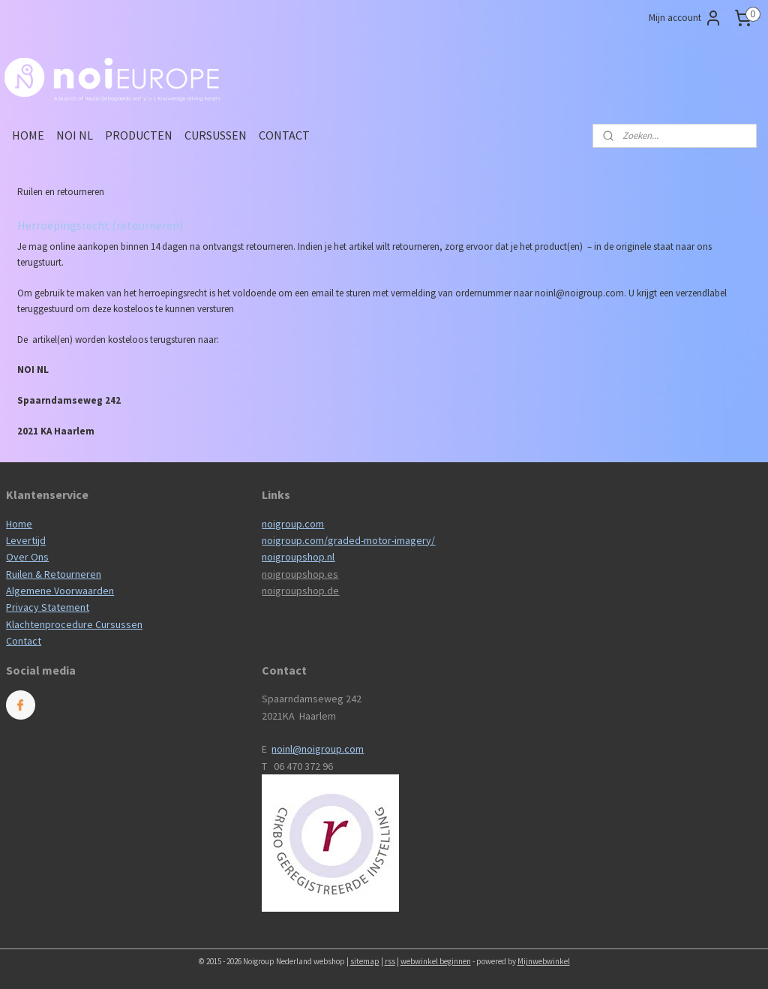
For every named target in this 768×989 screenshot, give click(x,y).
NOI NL (74, 135)
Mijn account (685, 18)
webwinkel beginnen (435, 961)
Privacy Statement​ (47, 607)
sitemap (365, 961)
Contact (23, 641)
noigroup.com (293, 524)
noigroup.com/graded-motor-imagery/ (348, 540)
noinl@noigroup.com (318, 749)
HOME (28, 135)
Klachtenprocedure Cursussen (74, 624)
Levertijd (26, 540)
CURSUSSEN (215, 135)
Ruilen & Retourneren (53, 574)
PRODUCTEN (138, 135)
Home (19, 524)
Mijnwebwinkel (544, 961)
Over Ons (27, 557)
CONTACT (284, 135)
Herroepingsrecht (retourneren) (100, 225)
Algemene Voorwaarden (60, 590)
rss (390, 961)
